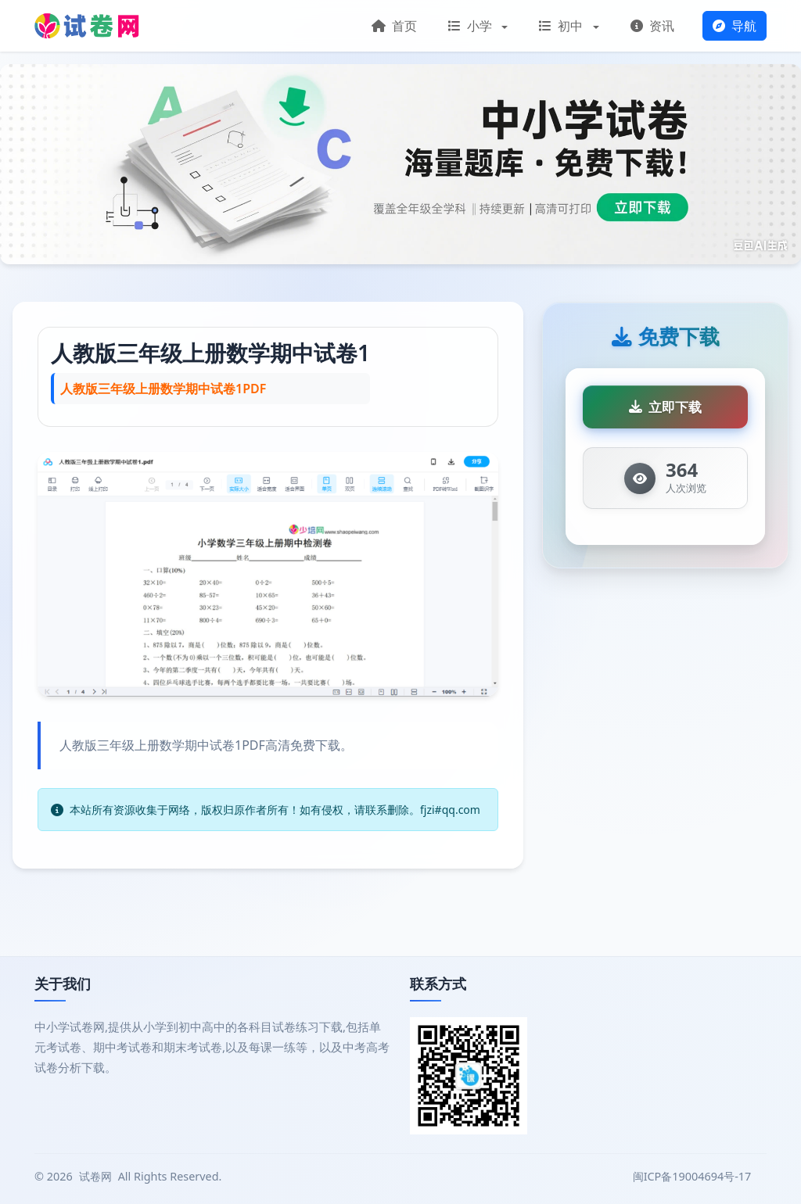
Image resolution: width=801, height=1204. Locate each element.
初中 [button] (562, 25)
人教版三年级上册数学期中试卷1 (210, 352)
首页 (394, 25)
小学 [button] (471, 25)
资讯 (652, 25)
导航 (734, 25)
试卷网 (95, 1176)
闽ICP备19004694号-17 (693, 1176)
